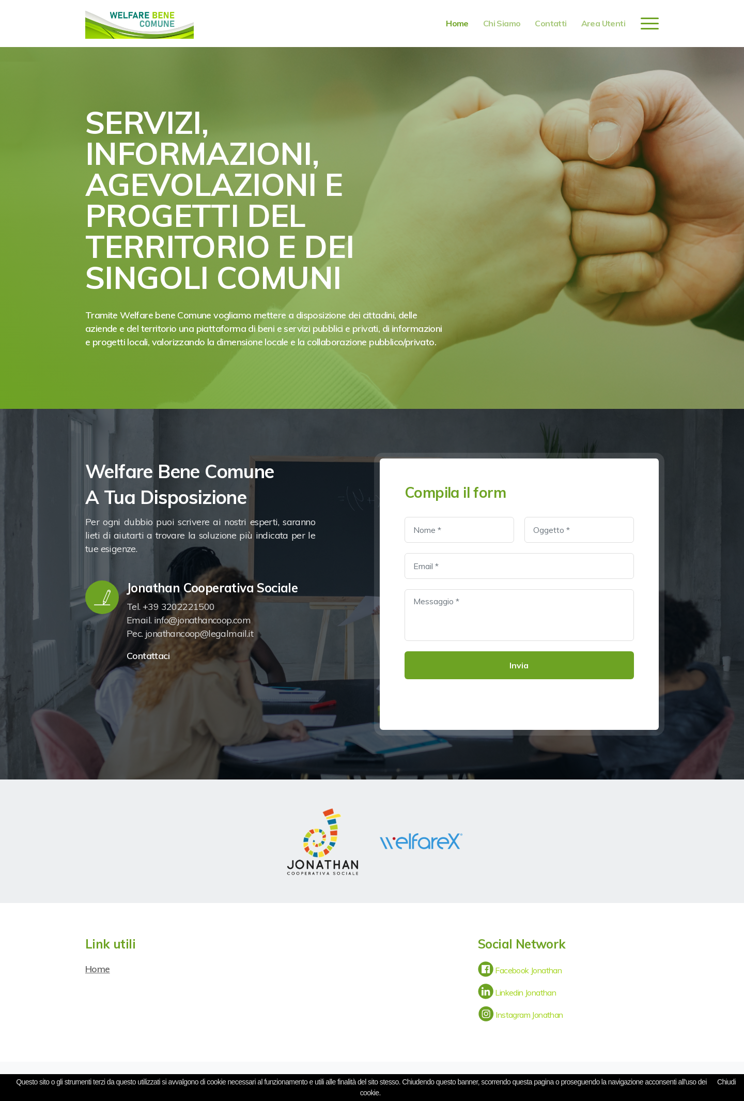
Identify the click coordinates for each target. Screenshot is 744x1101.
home (457, 23)
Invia (519, 665)
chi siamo (502, 23)
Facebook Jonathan (520, 970)
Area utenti (603, 23)
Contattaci (149, 656)
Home (97, 969)
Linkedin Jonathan (517, 992)
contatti (550, 23)
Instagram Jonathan (520, 1015)
